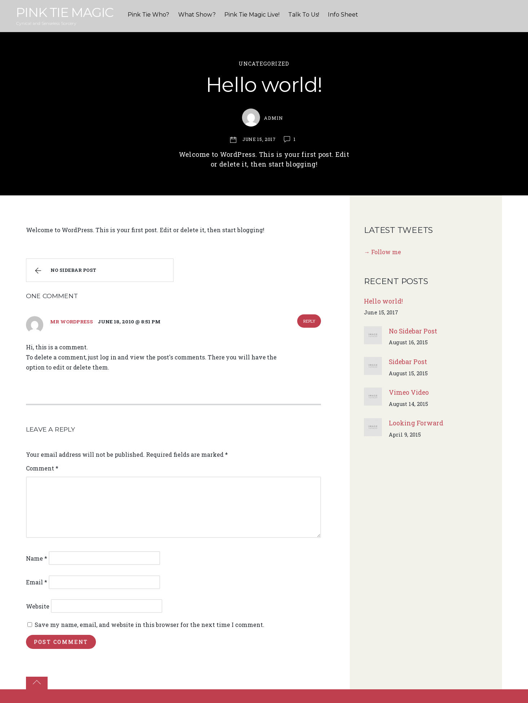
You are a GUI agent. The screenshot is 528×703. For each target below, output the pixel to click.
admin (273, 118)
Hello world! (264, 84)
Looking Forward (416, 423)
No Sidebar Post (64, 271)
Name (36, 558)
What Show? (197, 14)
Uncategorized (264, 63)
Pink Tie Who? (148, 14)
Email (36, 582)
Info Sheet (343, 14)
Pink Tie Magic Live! (252, 14)
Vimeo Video (409, 392)
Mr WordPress (71, 321)
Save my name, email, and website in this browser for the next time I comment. (149, 624)
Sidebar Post (408, 362)
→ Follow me (382, 252)
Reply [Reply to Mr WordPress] (309, 321)
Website (37, 606)
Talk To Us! (303, 14)
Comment (42, 468)
